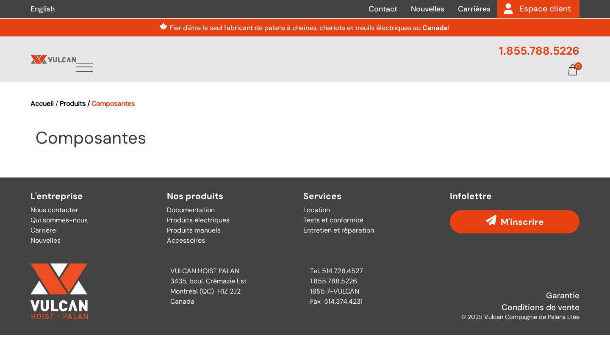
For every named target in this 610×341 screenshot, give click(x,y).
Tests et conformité (333, 226)
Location (316, 215)
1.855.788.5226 (539, 51)
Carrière (43, 236)
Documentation (448, 74)
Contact (383, 9)
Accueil (42, 109)
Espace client (545, 8)
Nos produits (195, 202)
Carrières (474, 9)
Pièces (386, 74)
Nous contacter (54, 215)
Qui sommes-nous (59, 226)
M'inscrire (522, 227)
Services (339, 74)
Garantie (563, 301)
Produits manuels (194, 236)
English (42, 9)
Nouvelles (427, 9)
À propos (235, 74)
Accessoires (186, 246)
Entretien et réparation (338, 236)
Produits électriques (198, 226)
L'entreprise (56, 202)
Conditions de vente (541, 313)
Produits (288, 74)
